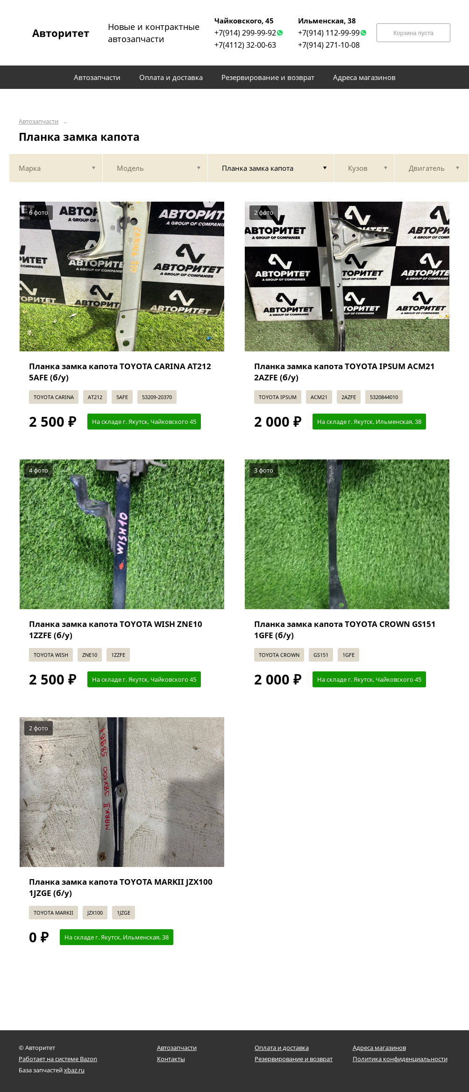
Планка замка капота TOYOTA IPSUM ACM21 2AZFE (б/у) (344, 372)
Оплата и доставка (282, 1047)
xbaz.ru (74, 1070)
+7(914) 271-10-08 (329, 45)
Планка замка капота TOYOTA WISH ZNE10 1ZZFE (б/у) (115, 630)
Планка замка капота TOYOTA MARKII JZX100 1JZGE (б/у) (121, 887)
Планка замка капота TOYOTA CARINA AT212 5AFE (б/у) (120, 372)
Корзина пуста (413, 32)
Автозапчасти (38, 121)
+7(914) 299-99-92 (245, 33)
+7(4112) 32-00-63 (245, 45)
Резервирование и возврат (294, 1059)
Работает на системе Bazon (58, 1059)
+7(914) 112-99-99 (329, 33)
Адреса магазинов (379, 1047)
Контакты (171, 1059)
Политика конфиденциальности (400, 1059)
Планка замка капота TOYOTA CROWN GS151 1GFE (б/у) (345, 630)
